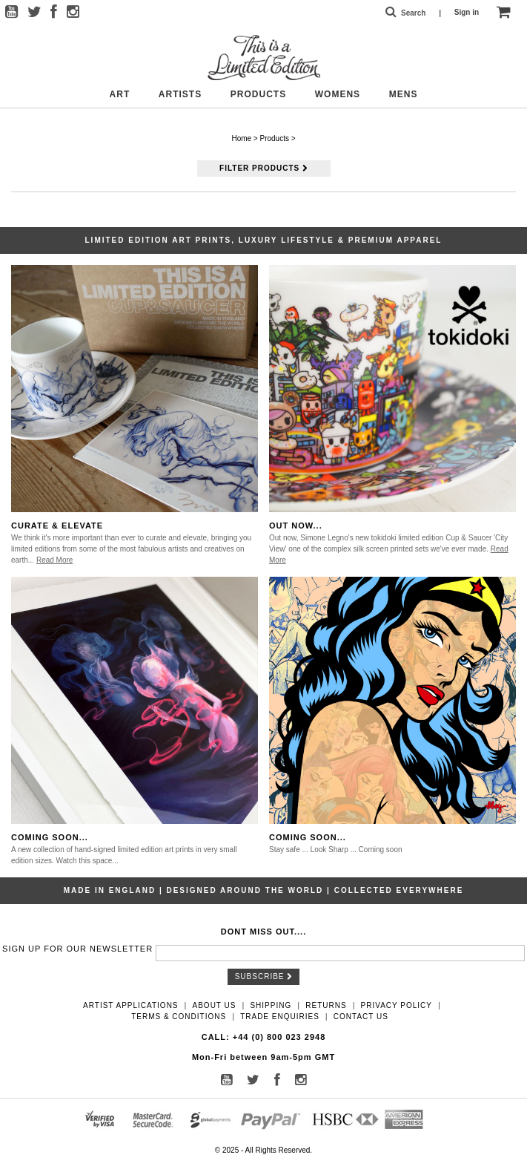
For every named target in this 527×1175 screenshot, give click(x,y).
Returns (325, 1005)
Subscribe (264, 976)
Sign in (466, 12)
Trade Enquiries (279, 1016)
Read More (54, 560)
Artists (180, 94)
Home (241, 138)
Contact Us (361, 1016)
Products (258, 94)
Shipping (270, 1005)
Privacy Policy (396, 1005)
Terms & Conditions (178, 1016)
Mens (403, 94)
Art (120, 94)
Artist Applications (130, 1005)
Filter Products (263, 168)
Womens (337, 94)
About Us (214, 1005)
